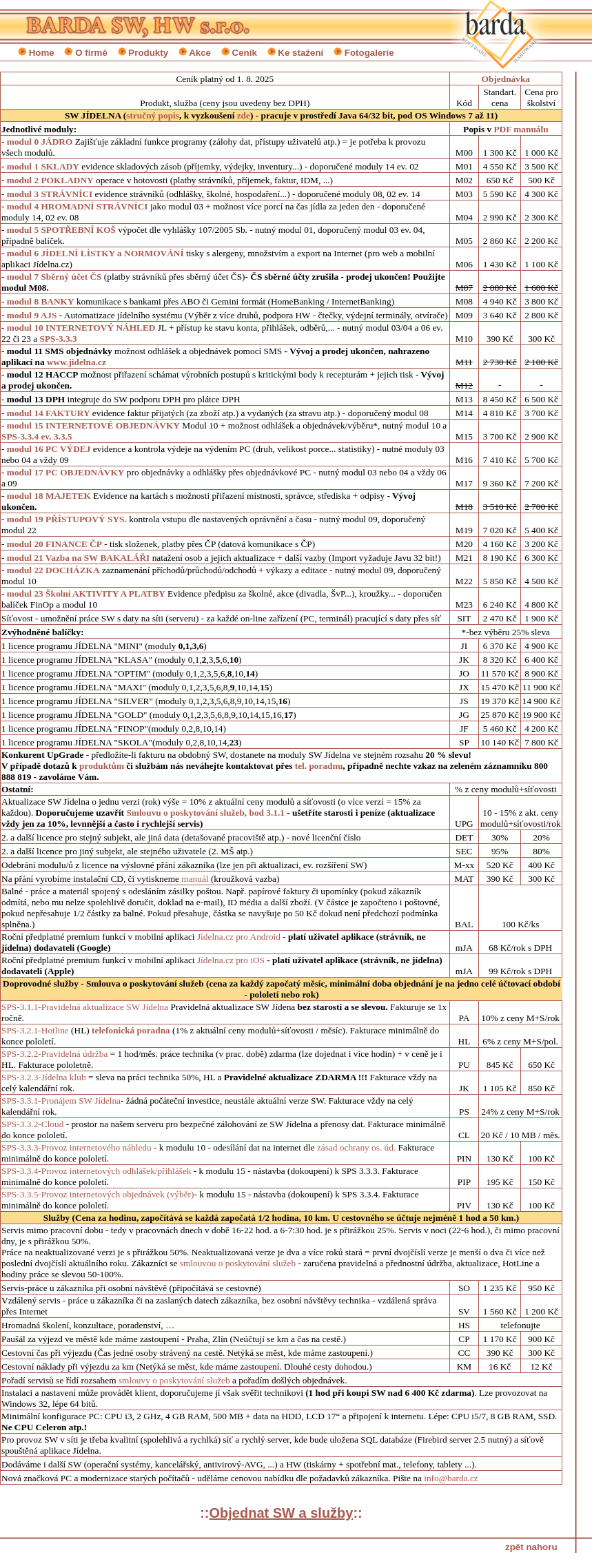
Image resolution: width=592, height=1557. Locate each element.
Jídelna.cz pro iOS (231, 960)
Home (41, 53)
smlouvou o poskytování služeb (239, 1263)
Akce (200, 53)
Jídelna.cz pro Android (238, 936)
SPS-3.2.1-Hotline (35, 1030)
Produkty (148, 53)
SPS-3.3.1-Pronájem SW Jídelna (61, 1100)
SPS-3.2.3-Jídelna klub (43, 1077)
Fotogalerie (369, 53)
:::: (281, 1512)
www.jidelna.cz (76, 362)
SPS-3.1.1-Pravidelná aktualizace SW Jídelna (84, 1007)
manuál (194, 879)
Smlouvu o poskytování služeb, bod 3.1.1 (205, 812)
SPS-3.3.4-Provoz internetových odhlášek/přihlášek (97, 1171)
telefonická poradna (131, 1030)
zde (243, 115)
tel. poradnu (319, 766)
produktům (102, 766)
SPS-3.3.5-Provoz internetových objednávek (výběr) (97, 1194)
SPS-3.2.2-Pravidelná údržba (54, 1054)
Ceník (244, 53)
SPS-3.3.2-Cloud (33, 1124)
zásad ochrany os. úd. (357, 1147)
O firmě (91, 53)
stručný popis (152, 115)
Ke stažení (300, 53)
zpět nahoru (531, 1547)
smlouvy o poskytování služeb (174, 1380)
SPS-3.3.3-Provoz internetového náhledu (77, 1147)
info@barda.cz (451, 1478)
